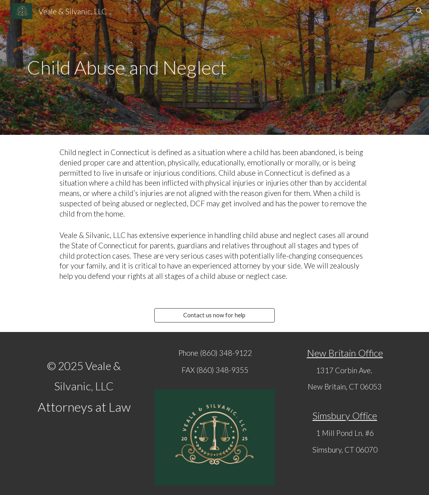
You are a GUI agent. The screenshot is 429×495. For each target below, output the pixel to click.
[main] (214, 67)
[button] (419, 11)
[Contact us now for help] (214, 315)
